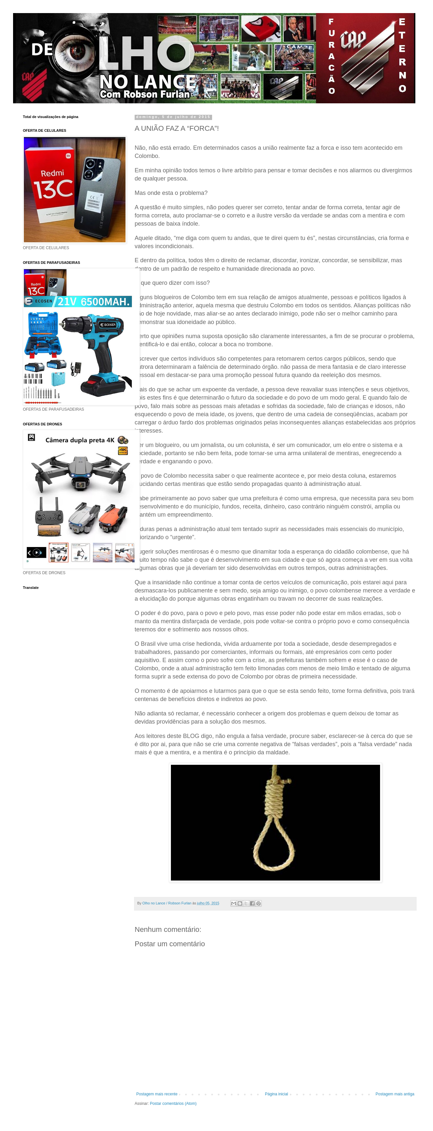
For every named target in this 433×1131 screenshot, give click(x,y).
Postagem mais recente (156, 1094)
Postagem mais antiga (394, 1094)
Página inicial (276, 1094)
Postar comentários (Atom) (173, 1103)
